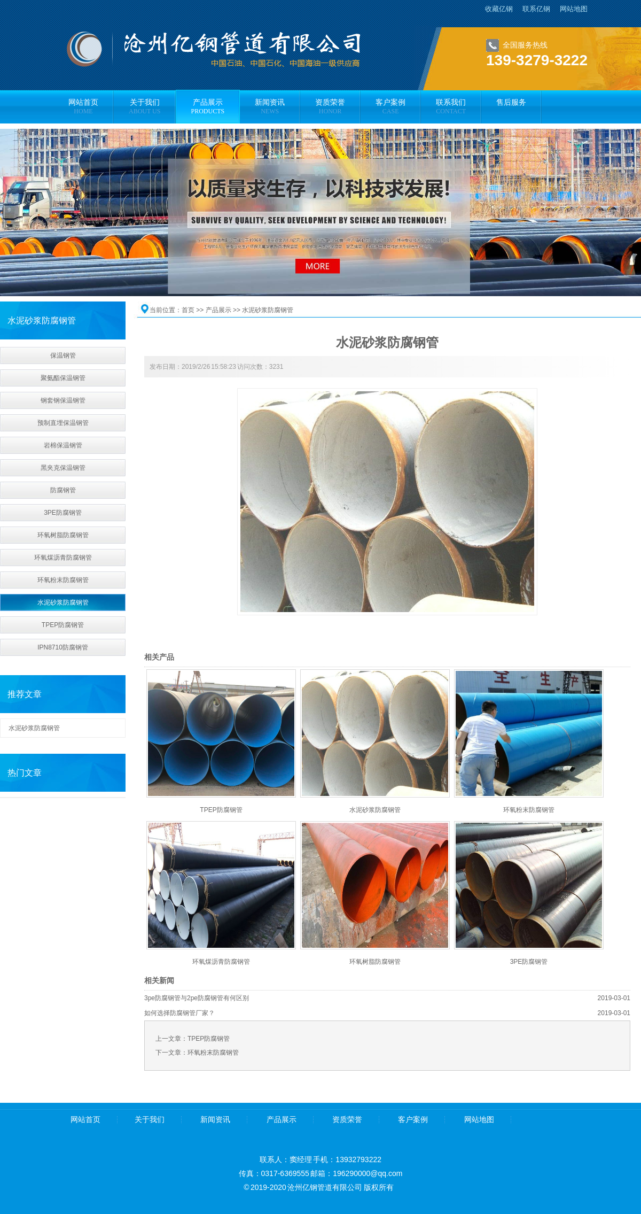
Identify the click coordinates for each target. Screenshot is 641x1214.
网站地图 (574, 9)
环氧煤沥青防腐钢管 (63, 557)
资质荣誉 (347, 1120)
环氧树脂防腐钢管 (63, 535)
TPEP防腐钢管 (63, 625)
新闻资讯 (215, 1120)
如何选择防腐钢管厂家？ (179, 1013)
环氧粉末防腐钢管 (63, 580)
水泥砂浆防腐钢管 (63, 602)
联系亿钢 (536, 9)
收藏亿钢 (499, 9)
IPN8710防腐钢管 (62, 647)
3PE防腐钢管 (63, 512)
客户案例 (413, 1120)
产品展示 (218, 310)
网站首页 (85, 1120)
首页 (188, 310)
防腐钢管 (63, 490)
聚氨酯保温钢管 (63, 378)
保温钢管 (63, 355)
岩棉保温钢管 (63, 445)
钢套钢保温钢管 (63, 400)
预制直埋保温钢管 (63, 423)
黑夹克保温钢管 (63, 467)
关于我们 (150, 1120)
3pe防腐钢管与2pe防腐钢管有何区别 (196, 998)
